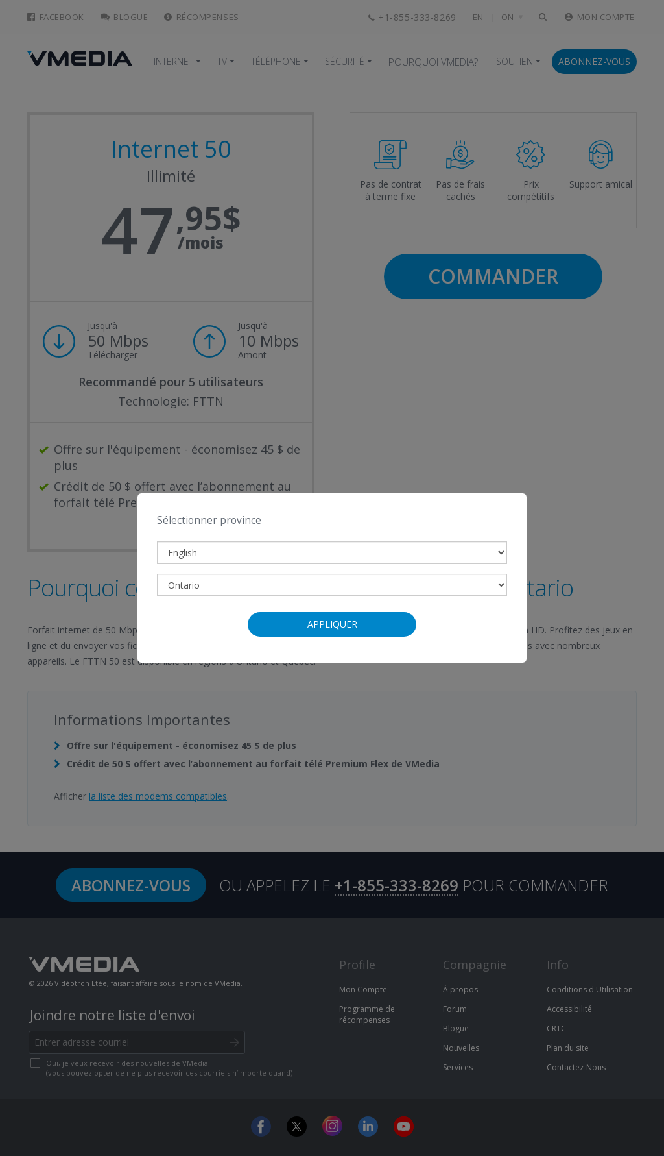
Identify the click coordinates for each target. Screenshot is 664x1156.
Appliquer (332, 624)
